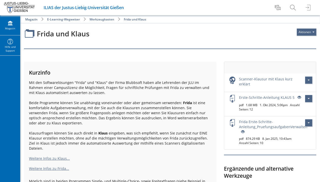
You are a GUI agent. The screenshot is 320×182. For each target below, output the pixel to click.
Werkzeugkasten (102, 19)
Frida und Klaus (135, 19)
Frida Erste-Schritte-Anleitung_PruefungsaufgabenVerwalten (273, 124)
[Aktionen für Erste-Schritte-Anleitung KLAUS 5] (308, 98)
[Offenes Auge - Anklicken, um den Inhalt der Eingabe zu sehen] (299, 97)
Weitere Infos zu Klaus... (49, 158)
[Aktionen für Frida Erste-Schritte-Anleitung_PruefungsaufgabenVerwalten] (308, 122)
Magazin (31, 19)
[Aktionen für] (306, 32)
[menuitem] (278, 7)
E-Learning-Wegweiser (63, 19)
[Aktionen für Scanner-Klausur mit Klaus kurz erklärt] (308, 80)
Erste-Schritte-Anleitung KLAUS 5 (267, 97)
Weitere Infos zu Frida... (49, 168)
